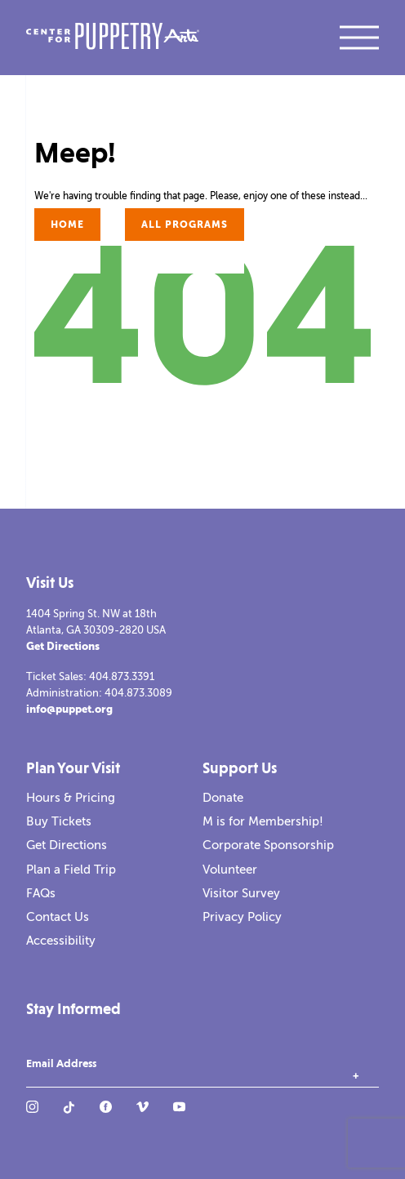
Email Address (61, 1064)
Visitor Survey (241, 893)
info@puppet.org (69, 709)
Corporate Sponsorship (268, 845)
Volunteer (229, 869)
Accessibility (61, 940)
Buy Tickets (58, 821)
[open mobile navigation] (359, 37)
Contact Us (57, 916)
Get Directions (63, 646)
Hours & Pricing (70, 797)
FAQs (41, 893)
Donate (222, 797)
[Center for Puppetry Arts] (112, 38)
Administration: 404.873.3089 (99, 693)
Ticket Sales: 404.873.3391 (90, 676)
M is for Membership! (262, 821)
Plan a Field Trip (71, 869)
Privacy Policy (242, 916)
